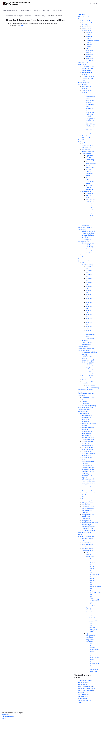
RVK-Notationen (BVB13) (89, 50)
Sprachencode (86, 191)
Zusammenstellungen (89, 530)
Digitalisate (89, 253)
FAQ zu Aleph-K (86, 21)
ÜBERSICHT (81, 15)
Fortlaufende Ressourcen (86, 348)
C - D (91, 205)
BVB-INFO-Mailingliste (85, 686)
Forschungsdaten (83, 346)
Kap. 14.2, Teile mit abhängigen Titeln (93, 628)
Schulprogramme (87, 503)
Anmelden (93, 4)
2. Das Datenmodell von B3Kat (90, 100)
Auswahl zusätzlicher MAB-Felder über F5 (87, 146)
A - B (91, 203)
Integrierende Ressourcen (86, 394)
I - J (90, 211)
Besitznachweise (87, 27)
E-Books (88, 245)
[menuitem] (10, 10)
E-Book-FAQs (90, 247)
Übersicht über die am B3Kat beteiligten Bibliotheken (85, 682)
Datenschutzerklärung (8, 717)
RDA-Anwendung (83, 413)
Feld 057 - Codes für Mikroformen (90, 187)
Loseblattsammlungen (89, 483)
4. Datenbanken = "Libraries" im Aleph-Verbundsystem (91, 114)
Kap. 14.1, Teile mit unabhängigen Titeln (94, 618)
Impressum (5, 715)
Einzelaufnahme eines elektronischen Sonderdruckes (88, 453)
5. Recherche (90, 120)
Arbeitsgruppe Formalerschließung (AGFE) (84, 700)
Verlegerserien (86, 521)
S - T (91, 221)
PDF (22, 25)
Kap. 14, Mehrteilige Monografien (90, 610)
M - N (91, 215)
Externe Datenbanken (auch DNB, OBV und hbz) (88, 360)
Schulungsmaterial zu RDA (86, 536)
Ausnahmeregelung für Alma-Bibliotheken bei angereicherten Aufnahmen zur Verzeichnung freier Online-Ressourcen (88, 433)
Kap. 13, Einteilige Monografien (90, 554)
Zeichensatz (85, 225)
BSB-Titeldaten (86, 380)
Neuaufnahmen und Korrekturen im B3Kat (88, 495)
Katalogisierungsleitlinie (89, 352)
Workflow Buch (86, 542)
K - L (91, 213)
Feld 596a (85, 463)
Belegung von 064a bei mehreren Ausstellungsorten (88, 443)
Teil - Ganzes (86, 505)
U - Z (91, 223)
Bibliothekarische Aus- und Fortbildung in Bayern (86, 689)
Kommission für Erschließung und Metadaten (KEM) (83, 694)
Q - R (91, 219)
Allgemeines (89, 156)
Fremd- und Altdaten (84, 350)
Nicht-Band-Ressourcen (85, 407)
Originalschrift (90, 334)
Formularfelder (86, 154)
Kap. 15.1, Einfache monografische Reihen (94, 647)
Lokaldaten (81, 396)
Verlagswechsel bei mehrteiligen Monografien (88, 517)
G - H (91, 209)
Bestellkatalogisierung (89, 405)
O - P (91, 217)
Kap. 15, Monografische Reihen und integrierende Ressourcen (90, 638)
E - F (91, 207)
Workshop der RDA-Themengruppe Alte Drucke (88, 78)
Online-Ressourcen (88, 243)
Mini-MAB (85, 340)
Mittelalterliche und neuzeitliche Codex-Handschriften (88, 68)
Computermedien (83, 241)
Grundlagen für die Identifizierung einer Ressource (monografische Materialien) (88, 473)
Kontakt (4, 719)
